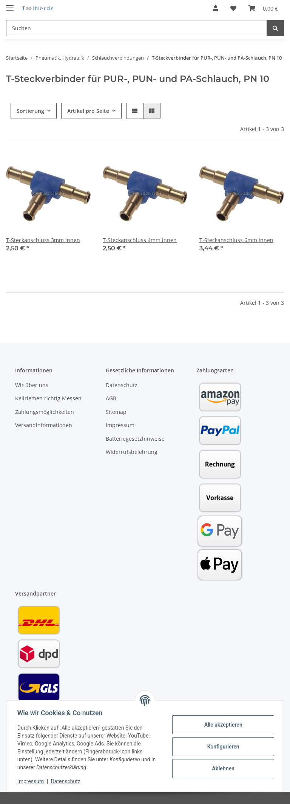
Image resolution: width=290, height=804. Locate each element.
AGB (111, 398)
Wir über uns (31, 385)
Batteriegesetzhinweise (135, 438)
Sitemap (116, 411)
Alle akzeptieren (222, 725)
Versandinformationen (43, 425)
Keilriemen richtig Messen (48, 398)
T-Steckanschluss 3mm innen (43, 240)
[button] (215, 8)
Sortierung (30, 110)
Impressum (120, 425)
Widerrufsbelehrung (131, 451)
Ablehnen (222, 768)
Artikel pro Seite (88, 110)
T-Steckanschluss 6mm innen (236, 240)
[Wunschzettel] (233, 8)
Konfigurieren (222, 747)
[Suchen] (136, 28)
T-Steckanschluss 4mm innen (140, 240)
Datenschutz (121, 385)
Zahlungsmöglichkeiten (44, 411)
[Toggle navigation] (10, 4)
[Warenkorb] (263, 8)
